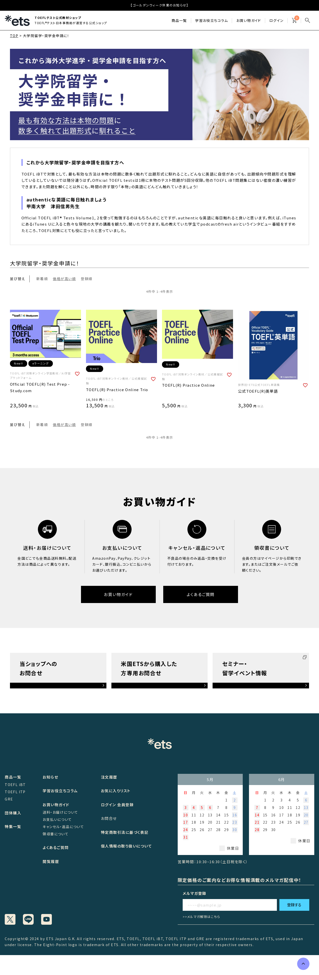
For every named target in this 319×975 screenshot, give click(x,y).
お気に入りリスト (116, 790)
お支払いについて (57, 819)
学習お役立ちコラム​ (211, 20)
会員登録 (125, 804)
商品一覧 (179, 20)
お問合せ (109, 818)
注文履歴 (109, 777)
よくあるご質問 (201, 594)
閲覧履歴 (51, 861)
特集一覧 (13, 826)
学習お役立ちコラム (60, 790)
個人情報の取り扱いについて (126, 846)
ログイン (276, 20)
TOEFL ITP (15, 791)
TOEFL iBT (15, 784)
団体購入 (13, 812)
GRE (9, 798)
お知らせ (50, 777)
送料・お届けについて (60, 812)
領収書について (56, 833)
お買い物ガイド (248, 20)
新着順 (42, 278)
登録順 (86, 278)
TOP (14, 35)
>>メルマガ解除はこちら (201, 916)
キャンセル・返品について (63, 826)
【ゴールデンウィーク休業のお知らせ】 (159, 5)
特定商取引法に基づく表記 (125, 832)
